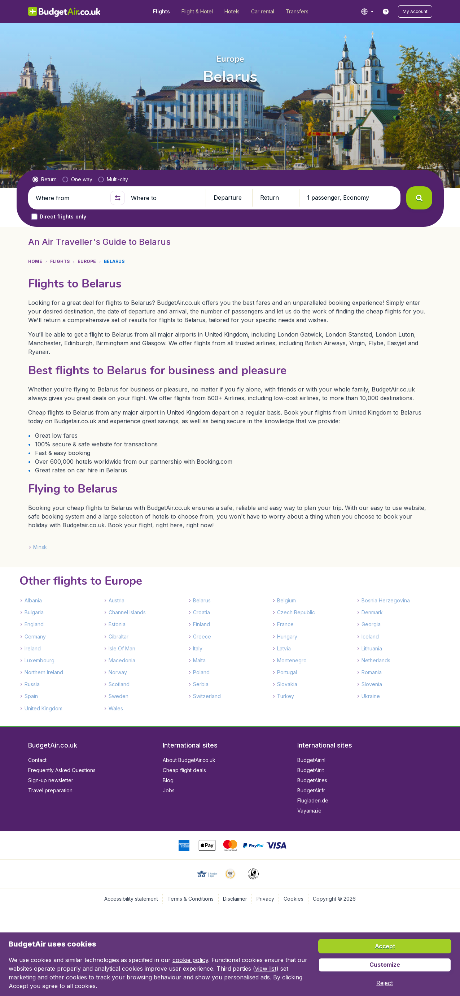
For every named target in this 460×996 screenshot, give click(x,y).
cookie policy (190, 959)
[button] (415, 11)
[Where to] (165, 198)
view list (265, 968)
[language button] (367, 11)
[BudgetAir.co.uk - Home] (64, 11)
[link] (385, 11)
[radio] (44, 179)
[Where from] (70, 198)
